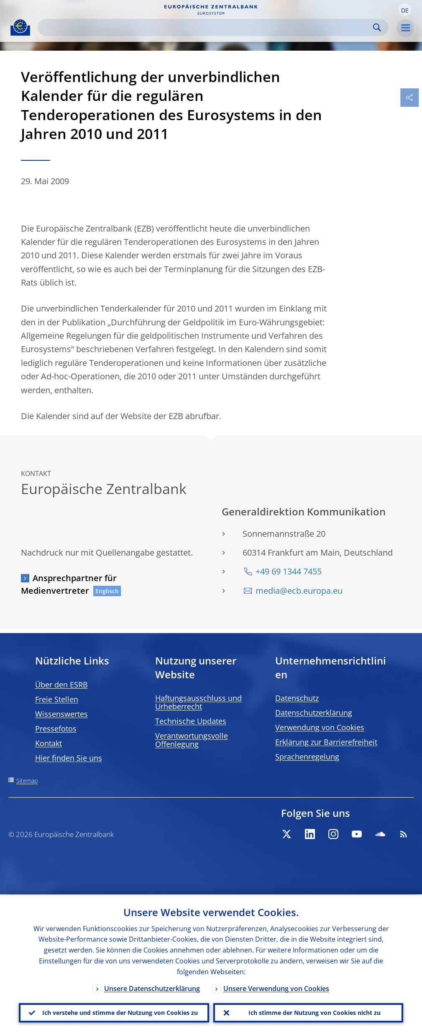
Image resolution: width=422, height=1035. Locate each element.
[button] (405, 9)
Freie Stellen (56, 699)
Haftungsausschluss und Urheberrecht (198, 702)
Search (377, 27)
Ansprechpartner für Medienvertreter (69, 584)
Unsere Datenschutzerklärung (152, 987)
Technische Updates (190, 721)
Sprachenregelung (307, 757)
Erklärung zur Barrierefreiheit (326, 742)
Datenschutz (297, 698)
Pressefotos (56, 728)
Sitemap (27, 781)
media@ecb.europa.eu (299, 590)
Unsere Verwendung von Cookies (276, 987)
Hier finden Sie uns (68, 758)
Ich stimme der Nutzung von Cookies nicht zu (314, 1012)
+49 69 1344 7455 (289, 571)
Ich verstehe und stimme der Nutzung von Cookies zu (120, 1012)
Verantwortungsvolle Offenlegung (191, 740)
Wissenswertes (61, 714)
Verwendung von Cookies (319, 727)
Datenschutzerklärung (313, 713)
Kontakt (48, 743)
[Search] (206, 27)
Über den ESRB (61, 685)
